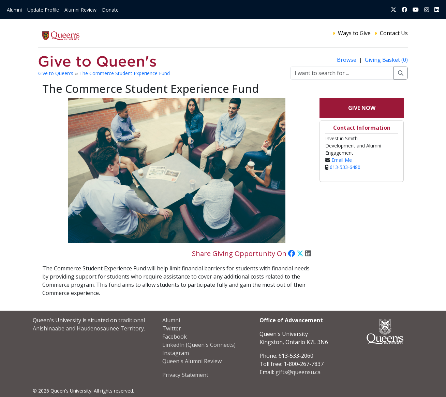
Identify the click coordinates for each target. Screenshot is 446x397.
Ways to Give (354, 33)
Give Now (361, 108)
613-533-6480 (345, 167)
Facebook (174, 336)
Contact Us (394, 33)
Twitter (171, 328)
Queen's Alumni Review (192, 361)
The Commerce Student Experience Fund (124, 73)
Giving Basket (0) (386, 59)
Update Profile (43, 9)
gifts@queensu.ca (298, 372)
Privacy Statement (185, 375)
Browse (347, 59)
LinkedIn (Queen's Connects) (199, 345)
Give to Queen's (56, 73)
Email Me (341, 160)
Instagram (175, 353)
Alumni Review (80, 9)
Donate (110, 9)
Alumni (14, 9)
